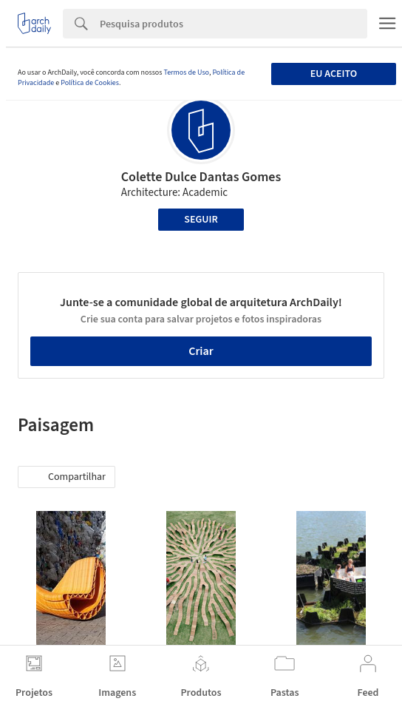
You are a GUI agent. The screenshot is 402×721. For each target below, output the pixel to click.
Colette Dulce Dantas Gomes (201, 177)
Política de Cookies (90, 83)
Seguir (200, 219)
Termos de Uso (185, 72)
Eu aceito (333, 74)
